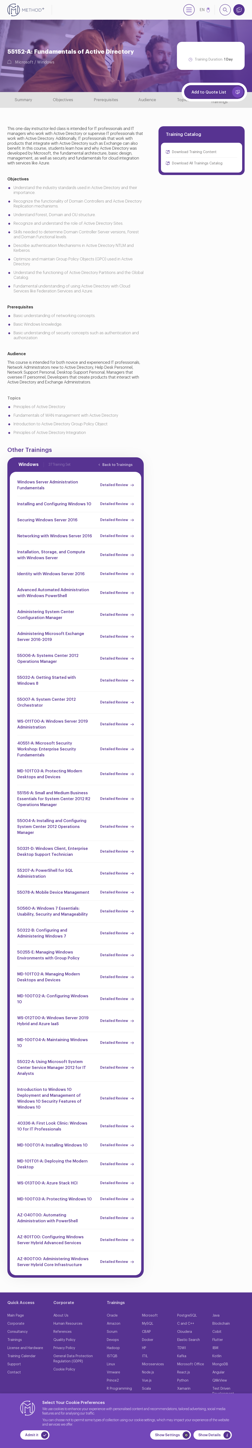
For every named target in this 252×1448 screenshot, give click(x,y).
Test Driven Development (223, 1391)
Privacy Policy (64, 1348)
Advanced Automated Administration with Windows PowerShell (53, 593)
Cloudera (184, 1332)
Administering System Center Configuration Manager (45, 615)
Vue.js (147, 1380)
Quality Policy (64, 1340)
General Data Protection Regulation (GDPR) (73, 1358)
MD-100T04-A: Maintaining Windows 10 (52, 1043)
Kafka (181, 1356)
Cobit (216, 1332)
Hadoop (113, 1348)
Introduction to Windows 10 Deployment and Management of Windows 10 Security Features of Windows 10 (49, 1098)
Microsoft (24, 62)
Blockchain (221, 1323)
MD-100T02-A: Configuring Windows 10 (52, 999)
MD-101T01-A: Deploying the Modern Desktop (52, 1164)
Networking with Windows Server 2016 (54, 536)
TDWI (181, 1348)
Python (183, 1380)
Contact (14, 1372)
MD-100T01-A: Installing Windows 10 (52, 1145)
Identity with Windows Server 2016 (51, 574)
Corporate (15, 1323)
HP (144, 1348)
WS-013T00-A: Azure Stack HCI (47, 1183)
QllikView (219, 1380)
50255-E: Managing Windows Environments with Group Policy (48, 955)
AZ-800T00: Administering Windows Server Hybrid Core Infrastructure (53, 1262)
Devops (113, 1340)
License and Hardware (25, 1348)
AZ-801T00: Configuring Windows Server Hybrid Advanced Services (50, 1240)
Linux (111, 1364)
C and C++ (185, 1323)
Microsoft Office (190, 1364)
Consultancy (17, 1332)
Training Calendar (21, 1356)
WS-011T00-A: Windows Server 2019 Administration (52, 724)
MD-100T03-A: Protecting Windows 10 (54, 1199)
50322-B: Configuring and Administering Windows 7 (42, 933)
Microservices (153, 1364)
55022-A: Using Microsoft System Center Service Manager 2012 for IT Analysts (51, 1068)
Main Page (15, 1315)
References (62, 1332)
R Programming (119, 1388)
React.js (183, 1372)
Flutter (217, 1340)
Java (216, 1315)
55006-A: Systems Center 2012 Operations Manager (48, 659)
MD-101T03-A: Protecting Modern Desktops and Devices (49, 774)
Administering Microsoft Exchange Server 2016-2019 (50, 637)
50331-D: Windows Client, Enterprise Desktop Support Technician (52, 852)
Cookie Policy (64, 1369)
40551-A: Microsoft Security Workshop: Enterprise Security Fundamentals (46, 749)
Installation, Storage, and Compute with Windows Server (51, 555)
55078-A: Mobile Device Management (53, 892)
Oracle (112, 1315)
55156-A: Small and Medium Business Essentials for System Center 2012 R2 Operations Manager (53, 799)
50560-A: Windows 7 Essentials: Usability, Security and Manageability (52, 911)
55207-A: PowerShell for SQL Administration (45, 873)
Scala (146, 1388)
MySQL (147, 1323)
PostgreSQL (187, 1315)
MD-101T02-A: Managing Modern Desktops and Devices (48, 977)
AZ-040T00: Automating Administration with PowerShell (47, 1218)
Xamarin (183, 1388)
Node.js (148, 1372)
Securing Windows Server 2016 (47, 520)
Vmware (113, 1372)
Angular (218, 1372)
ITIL (145, 1356)
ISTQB (112, 1356)
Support (14, 1364)
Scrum (112, 1332)
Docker (147, 1340)
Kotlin (216, 1356)
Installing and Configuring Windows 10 (54, 504)
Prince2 (113, 1380)
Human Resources (67, 1323)
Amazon (113, 1323)
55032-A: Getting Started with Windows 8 (46, 680)
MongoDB (220, 1364)
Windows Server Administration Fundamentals (47, 485)
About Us (60, 1315)
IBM (215, 1348)
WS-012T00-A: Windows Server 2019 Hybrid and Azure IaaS (53, 1021)
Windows (45, 62)
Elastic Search (188, 1340)
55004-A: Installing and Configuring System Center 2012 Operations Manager (51, 827)
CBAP (146, 1332)
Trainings (14, 1340)
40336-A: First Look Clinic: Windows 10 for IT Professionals (52, 1126)
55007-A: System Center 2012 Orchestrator (46, 702)
